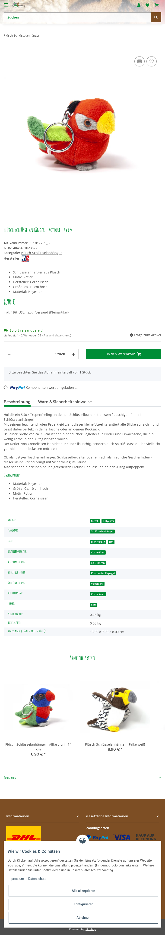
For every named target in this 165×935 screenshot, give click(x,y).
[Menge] (33, 354)
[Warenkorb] (156, 5)
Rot (111, 541)
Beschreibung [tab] (17, 402)
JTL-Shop (90, 929)
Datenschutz (37, 879)
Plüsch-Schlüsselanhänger (41, 253)
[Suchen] (77, 17)
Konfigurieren (83, 904)
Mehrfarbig (98, 541)
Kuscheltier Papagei (103, 573)
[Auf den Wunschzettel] (151, 61)
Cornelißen (98, 552)
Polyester (108, 521)
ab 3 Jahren (98, 563)
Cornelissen (98, 594)
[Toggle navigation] (6, 3)
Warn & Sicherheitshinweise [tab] (65, 402)
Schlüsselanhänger (102, 531)
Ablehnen (83, 917)
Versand (42, 312)
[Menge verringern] (9, 354)
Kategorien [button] (10, 778)
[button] (139, 5)
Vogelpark (97, 583)
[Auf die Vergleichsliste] (139, 61)
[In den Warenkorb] (7, 48)
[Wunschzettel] (147, 5)
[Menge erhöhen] (73, 354)
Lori (93, 604)
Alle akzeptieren (83, 891)
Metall (94, 521)
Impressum (16, 879)
